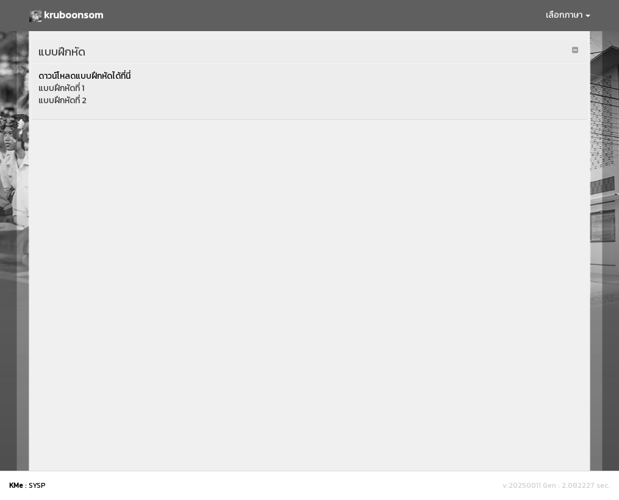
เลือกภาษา (568, 15)
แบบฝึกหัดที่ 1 (61, 88)
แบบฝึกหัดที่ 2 (62, 100)
